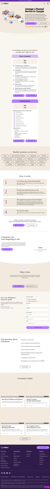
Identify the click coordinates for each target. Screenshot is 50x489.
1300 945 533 (9, 0)
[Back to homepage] (25, 13)
